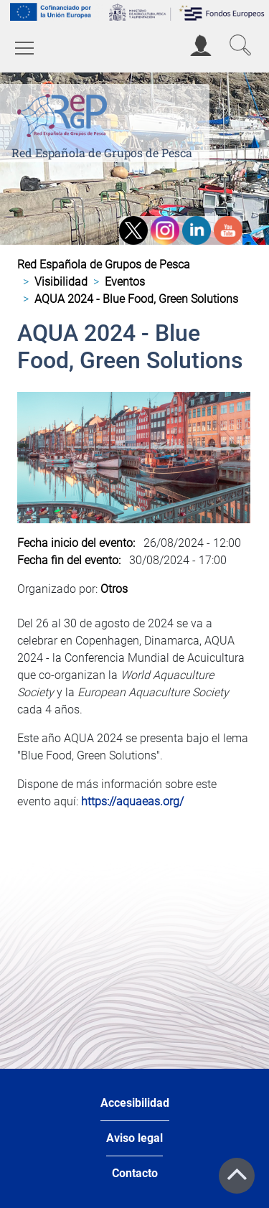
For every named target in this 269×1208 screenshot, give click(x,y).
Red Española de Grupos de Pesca (101, 152)
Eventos (125, 282)
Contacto (135, 1173)
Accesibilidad (134, 1103)
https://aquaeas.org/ (132, 801)
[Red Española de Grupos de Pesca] (65, 113)
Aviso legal (134, 1138)
